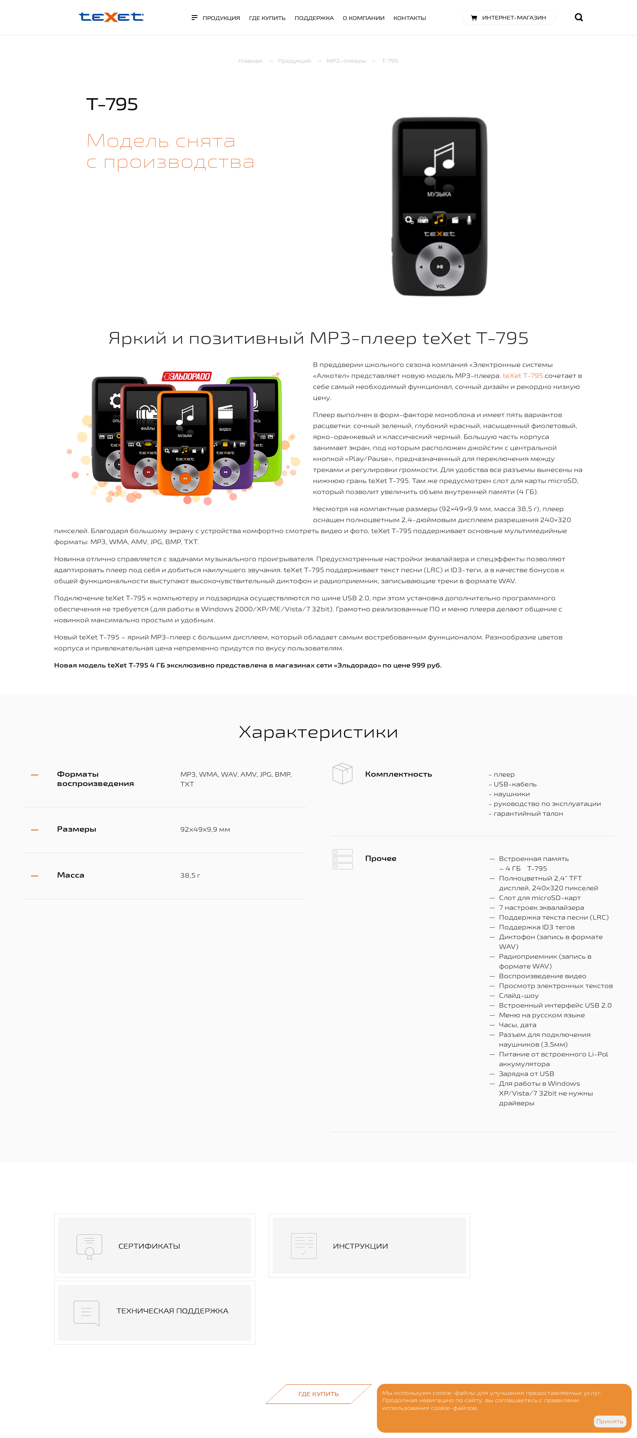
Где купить (267, 18)
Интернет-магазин (514, 17)
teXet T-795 (523, 375)
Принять (610, 1421)
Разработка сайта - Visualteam (206, 1408)
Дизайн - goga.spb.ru (193, 1398)
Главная (251, 60)
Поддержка (314, 18)
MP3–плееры (346, 60)
